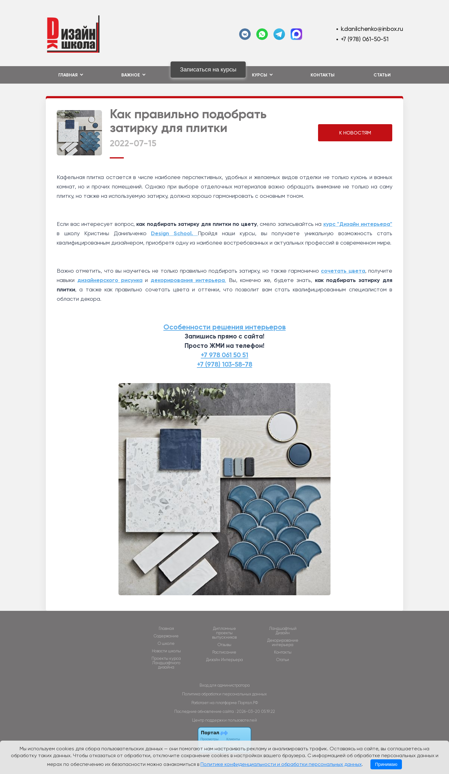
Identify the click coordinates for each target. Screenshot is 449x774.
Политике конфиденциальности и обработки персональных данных (281, 764)
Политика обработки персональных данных (224, 694)
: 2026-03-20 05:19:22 (255, 711)
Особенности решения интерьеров (224, 327)
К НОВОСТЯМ (355, 133)
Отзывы (224, 645)
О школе (166, 643)
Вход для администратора (225, 685)
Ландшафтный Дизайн (283, 630)
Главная (166, 628)
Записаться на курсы (208, 69)
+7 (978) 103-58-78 (224, 364)
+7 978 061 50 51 (224, 355)
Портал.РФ (248, 702)
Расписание (224, 652)
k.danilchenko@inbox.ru (372, 28)
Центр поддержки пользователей (224, 720)
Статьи (382, 75)
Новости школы (166, 651)
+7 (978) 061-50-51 (365, 39)
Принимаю (386, 764)
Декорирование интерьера (282, 642)
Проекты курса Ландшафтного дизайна (166, 662)
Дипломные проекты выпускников (224, 633)
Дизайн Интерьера (224, 660)
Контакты (323, 75)
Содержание (166, 636)
